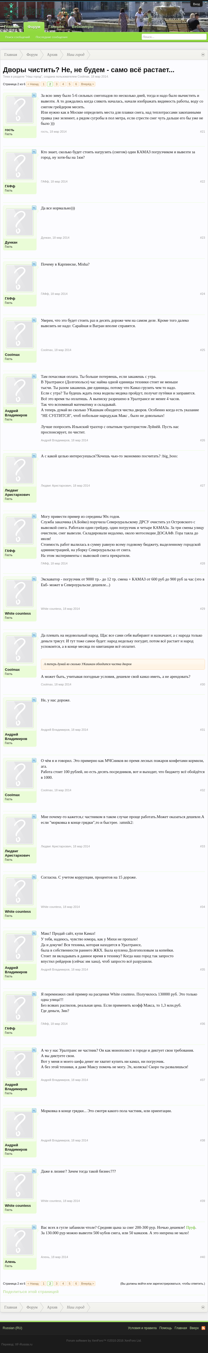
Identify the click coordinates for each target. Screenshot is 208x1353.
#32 (202, 790)
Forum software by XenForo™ (104, 1340)
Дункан (11, 242)
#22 (202, 181)
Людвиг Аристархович (17, 492)
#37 (202, 1079)
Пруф (190, 1227)
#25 (202, 350)
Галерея (56, 26)
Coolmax (83, 76)
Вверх (194, 1328)
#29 (202, 608)
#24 (202, 293)
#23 (202, 237)
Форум (34, 27)
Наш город (33, 76)
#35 (202, 969)
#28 (202, 563)
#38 (202, 1140)
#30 (202, 684)
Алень (10, 1262)
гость (9, 130)
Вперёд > (87, 84)
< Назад (32, 84)
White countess (18, 613)
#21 (202, 131)
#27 (202, 485)
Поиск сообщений (17, 37)
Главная (12, 26)
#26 (202, 440)
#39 (202, 1200)
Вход (196, 4)
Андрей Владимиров (16, 413)
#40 (202, 1257)
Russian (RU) (12, 1328)
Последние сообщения (51, 37)
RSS (203, 1328)
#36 (202, 1023)
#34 (202, 906)
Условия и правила (142, 1328)
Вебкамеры (82, 26)
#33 (202, 846)
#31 (202, 729)
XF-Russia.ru (23, 1344)
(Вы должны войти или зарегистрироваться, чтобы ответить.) (162, 1283)
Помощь (165, 1328)
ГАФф (10, 186)
